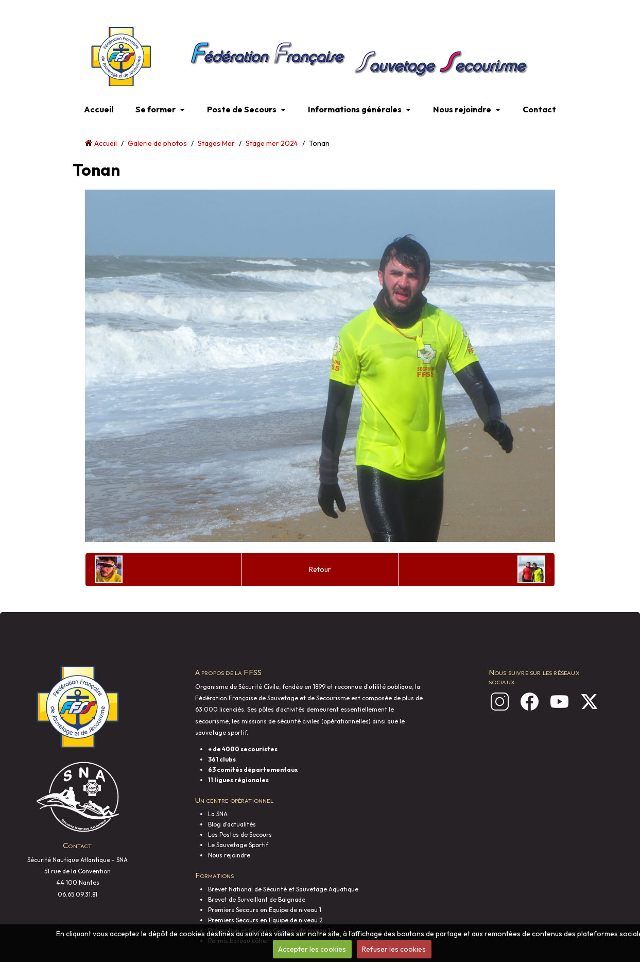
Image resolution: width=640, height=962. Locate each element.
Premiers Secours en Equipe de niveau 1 (264, 910)
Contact (539, 109)
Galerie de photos (157, 143)
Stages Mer (216, 143)
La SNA (218, 814)
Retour (320, 569)
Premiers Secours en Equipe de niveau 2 (265, 920)
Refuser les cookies (394, 949)
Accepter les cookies (312, 949)
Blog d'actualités (232, 824)
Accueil (98, 109)
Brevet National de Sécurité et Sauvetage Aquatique (283, 889)
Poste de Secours (241, 109)
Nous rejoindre (462, 109)
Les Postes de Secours (240, 834)
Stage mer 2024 (272, 143)
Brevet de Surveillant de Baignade (256, 899)
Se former (155, 109)
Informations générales (355, 109)
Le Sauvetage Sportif (238, 845)
